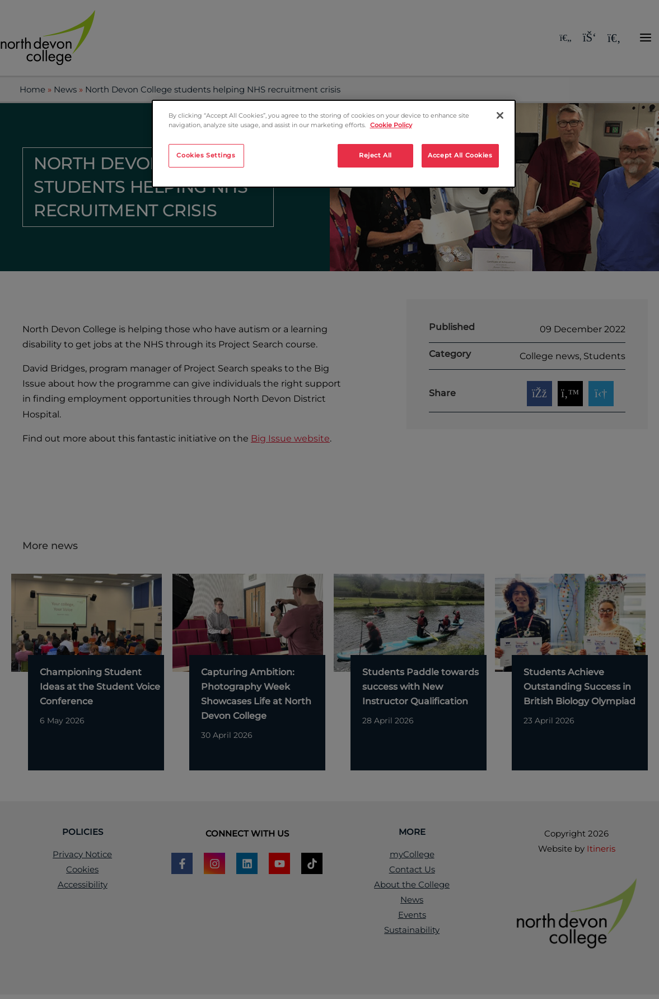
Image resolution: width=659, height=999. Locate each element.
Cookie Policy (391, 125)
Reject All (375, 155)
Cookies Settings (205, 155)
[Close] (500, 115)
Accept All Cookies (460, 155)
